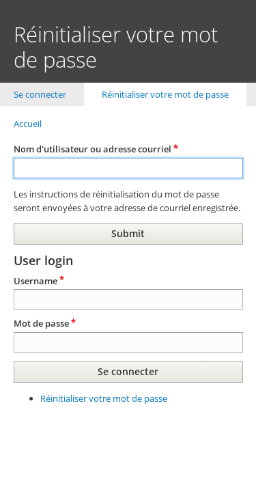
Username (35, 281)
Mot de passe (41, 323)
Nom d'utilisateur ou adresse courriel (92, 149)
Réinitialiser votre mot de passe (174, 93)
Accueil (28, 124)
